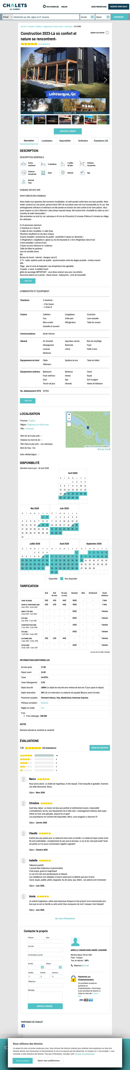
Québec (32, 420)
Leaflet (87, 446)
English (39, 1035)
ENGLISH (64, 6)
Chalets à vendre (96, 1021)
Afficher (85, 933)
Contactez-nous (41, 1021)
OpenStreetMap (97, 446)
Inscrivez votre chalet (71, 1017)
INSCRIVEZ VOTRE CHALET (118, 6)
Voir (42, 675)
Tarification (83, 140)
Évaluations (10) (101, 140)
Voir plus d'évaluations (65, 886)
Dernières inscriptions (98, 1024)
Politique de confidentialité (46, 1028)
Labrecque (29, 428)
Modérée (44, 670)
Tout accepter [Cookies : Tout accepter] (22, 1061)
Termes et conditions (44, 1024)
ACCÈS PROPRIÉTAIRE (99, 6)
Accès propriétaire (70, 1021)
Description (29, 140)
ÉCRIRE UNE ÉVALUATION (99, 715)
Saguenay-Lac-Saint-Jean (38, 424)
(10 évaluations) (44, 44)
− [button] (69, 419)
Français (46, 1035)
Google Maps (104, 449)
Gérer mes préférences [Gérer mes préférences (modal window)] (49, 1061)
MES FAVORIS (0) (52, 6)
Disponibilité (64, 140)
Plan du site (40, 1017)
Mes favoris (94, 1032)
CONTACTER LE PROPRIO (68, 131)
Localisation (47, 140)
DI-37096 (77, 26)
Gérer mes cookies (43, 1032)
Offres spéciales (96, 1028)
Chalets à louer (95, 1017)
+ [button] (69, 415)
